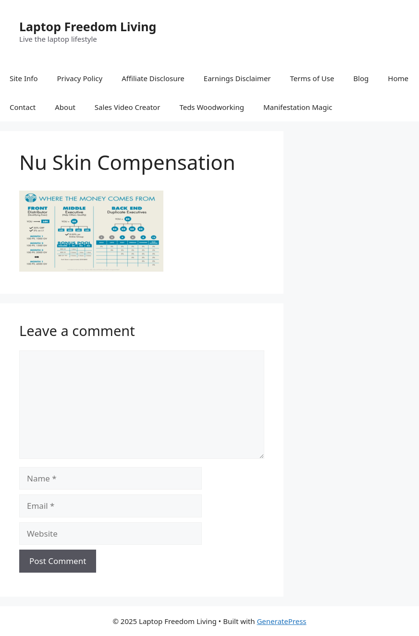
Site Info (23, 78)
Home (398, 78)
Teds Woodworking (211, 107)
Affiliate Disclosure (153, 78)
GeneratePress (281, 621)
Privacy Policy (79, 78)
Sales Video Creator (127, 107)
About (65, 107)
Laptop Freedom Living (87, 26)
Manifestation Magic (298, 107)
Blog (361, 78)
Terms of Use (312, 78)
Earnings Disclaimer (237, 78)
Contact (23, 107)
